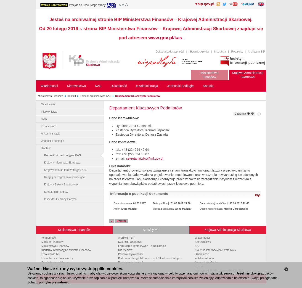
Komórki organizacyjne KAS (95, 96)
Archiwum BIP (256, 51)
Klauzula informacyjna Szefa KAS (215, 250)
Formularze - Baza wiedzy (57, 258)
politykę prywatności (54, 282)
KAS (44, 119)
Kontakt (71, 96)
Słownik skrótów (199, 51)
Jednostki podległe (52, 141)
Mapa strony (98, 5)
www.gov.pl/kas (165, 37)
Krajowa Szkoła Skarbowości (61, 184)
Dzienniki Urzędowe (130, 241)
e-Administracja (50, 133)
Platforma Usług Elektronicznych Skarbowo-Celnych (149, 258)
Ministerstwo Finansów (50, 96)
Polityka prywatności (130, 254)
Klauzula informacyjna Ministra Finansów (66, 250)
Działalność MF (50, 254)
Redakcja (237, 51)
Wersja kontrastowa (54, 5)
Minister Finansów (52, 241)
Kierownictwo (49, 111)
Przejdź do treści (79, 5)
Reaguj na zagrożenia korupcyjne (64, 177)
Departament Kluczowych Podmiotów (137, 96)
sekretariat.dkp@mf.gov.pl (144, 158)
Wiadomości (48, 104)
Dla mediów (125, 250)
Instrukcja (220, 51)
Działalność (48, 126)
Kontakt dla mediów (56, 191)
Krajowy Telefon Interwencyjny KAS (65, 170)
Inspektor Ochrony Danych (60, 199)
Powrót (121, 221)
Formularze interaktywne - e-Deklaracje (142, 246)
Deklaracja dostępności (170, 51)
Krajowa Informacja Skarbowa (62, 162)
